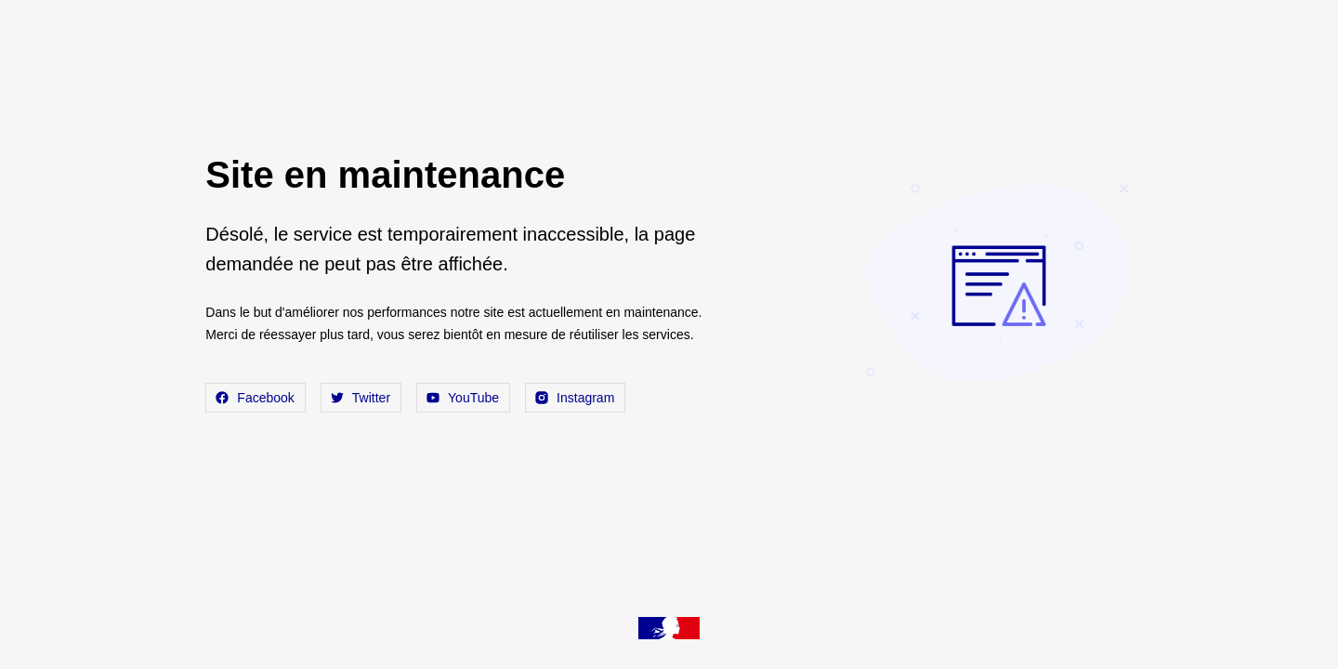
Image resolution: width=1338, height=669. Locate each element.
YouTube (463, 397)
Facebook (255, 397)
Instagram (575, 397)
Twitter (361, 397)
